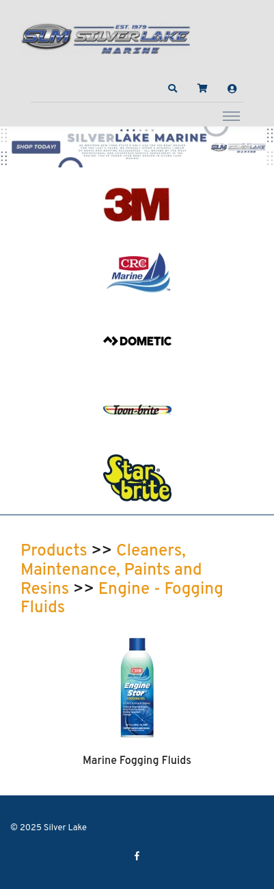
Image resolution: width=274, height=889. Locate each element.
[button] (173, 89)
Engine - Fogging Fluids (121, 599)
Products (53, 551)
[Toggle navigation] (231, 115)
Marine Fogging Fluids (137, 761)
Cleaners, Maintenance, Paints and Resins (111, 570)
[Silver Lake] (105, 37)
